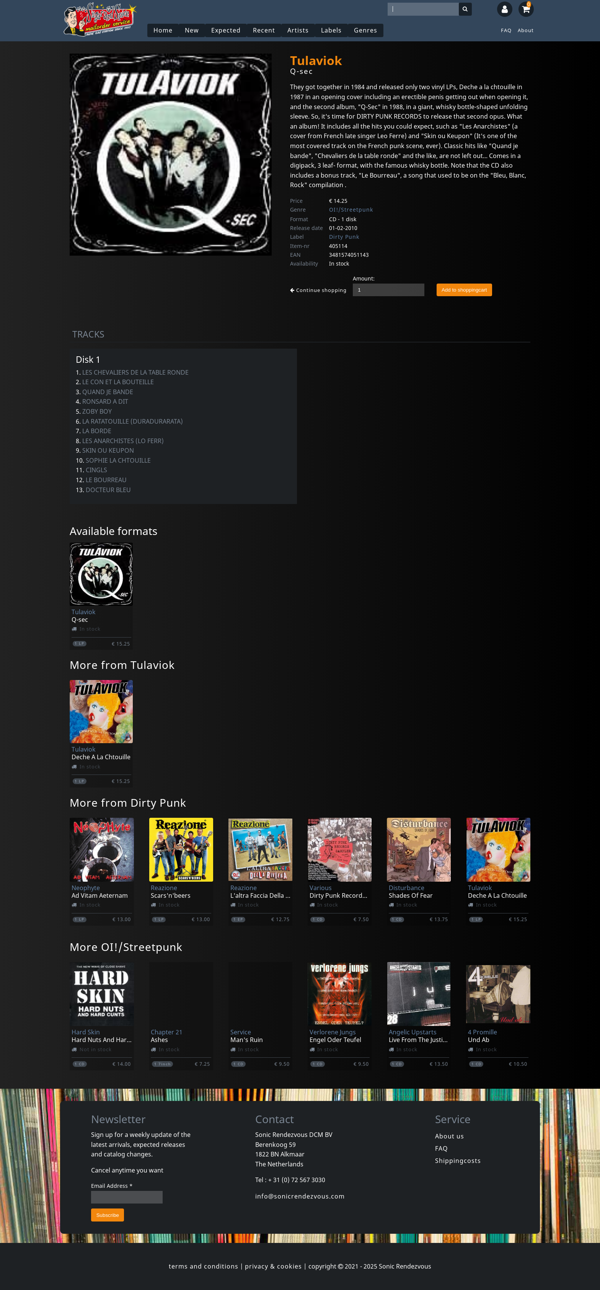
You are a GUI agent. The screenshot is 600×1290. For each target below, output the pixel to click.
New (192, 30)
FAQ (506, 30)
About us (449, 1136)
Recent (264, 30)
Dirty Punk (344, 236)
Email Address (112, 1185)
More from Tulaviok (122, 664)
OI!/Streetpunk (351, 209)
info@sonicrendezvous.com (300, 1196)
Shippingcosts (458, 1160)
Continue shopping (318, 290)
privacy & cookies (273, 1266)
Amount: (364, 278)
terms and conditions (203, 1266)
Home (163, 30)
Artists (298, 30)
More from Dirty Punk (128, 802)
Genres (365, 30)
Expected (226, 30)
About (526, 30)
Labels (331, 30)
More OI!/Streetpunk (126, 946)
